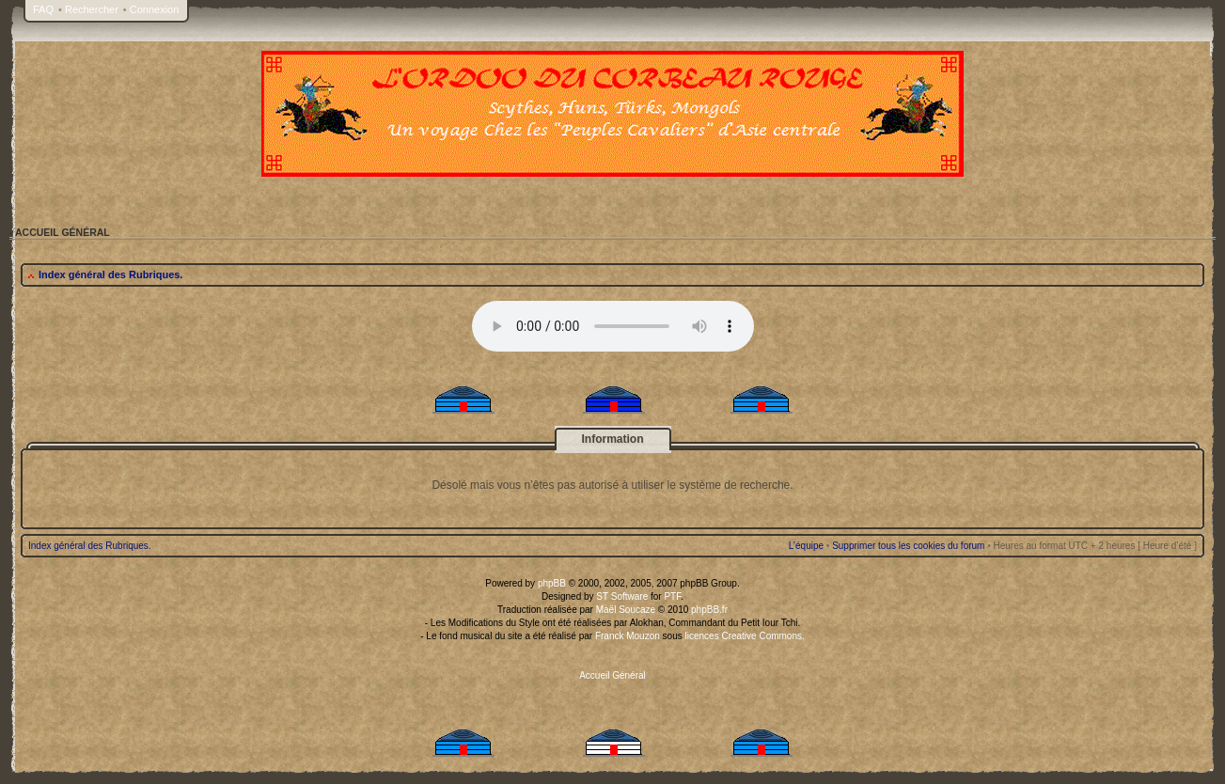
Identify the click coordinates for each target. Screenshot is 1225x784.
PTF (672, 596)
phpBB (552, 583)
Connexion (155, 9)
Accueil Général (612, 675)
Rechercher (91, 9)
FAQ (43, 9)
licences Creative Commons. (745, 636)
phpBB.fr (709, 609)
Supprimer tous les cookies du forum (908, 546)
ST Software (622, 596)
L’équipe (806, 546)
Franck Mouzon (627, 636)
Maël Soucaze (625, 609)
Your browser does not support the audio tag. (613, 326)
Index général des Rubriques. (110, 274)
